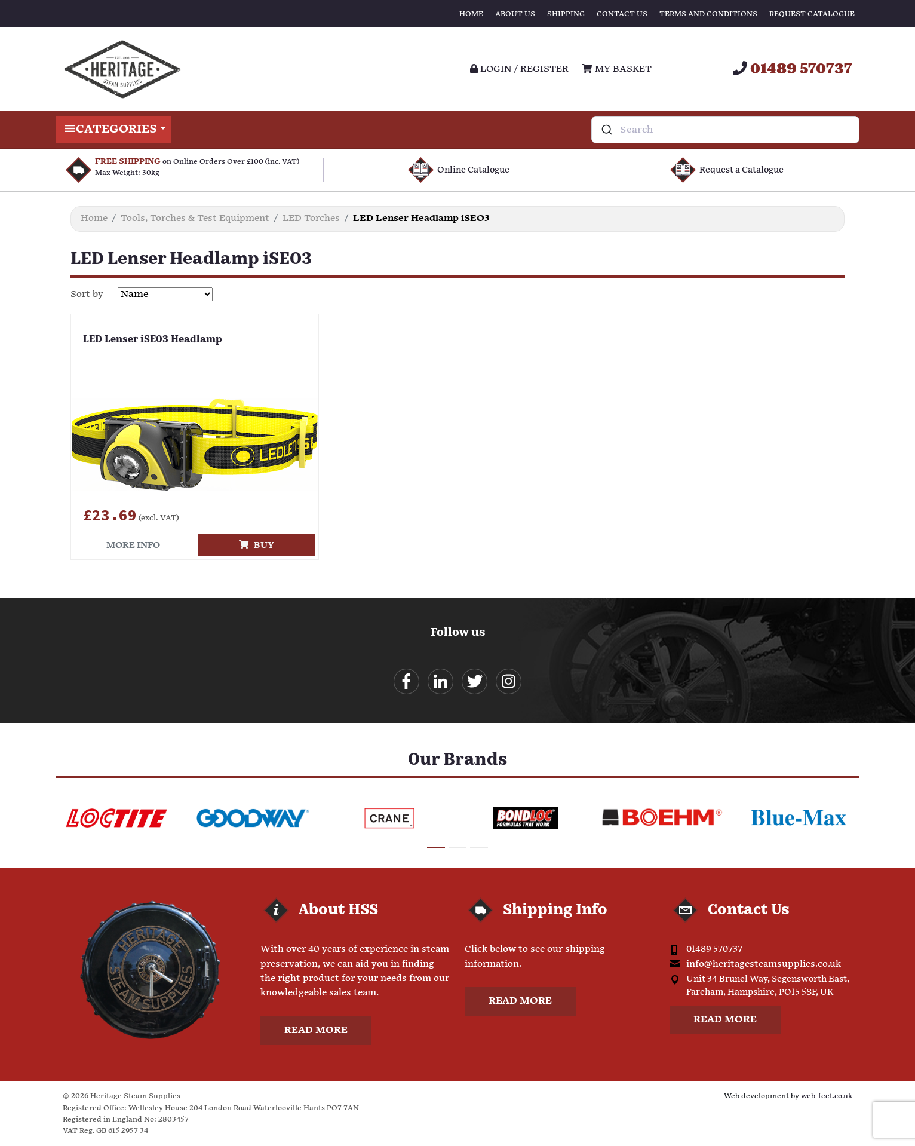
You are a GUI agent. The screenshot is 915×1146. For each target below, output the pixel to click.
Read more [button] (316, 1030)
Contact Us (622, 14)
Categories (113, 129)
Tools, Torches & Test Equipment (195, 218)
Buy (256, 545)
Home (471, 14)
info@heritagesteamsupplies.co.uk (763, 964)
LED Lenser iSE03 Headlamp (152, 340)
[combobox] (725, 129)
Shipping (566, 14)
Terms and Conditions (708, 14)
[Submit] (606, 130)
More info (133, 545)
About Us (515, 14)
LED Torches (311, 218)
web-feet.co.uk (826, 1096)
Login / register (519, 69)
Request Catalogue (812, 14)
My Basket (616, 69)
